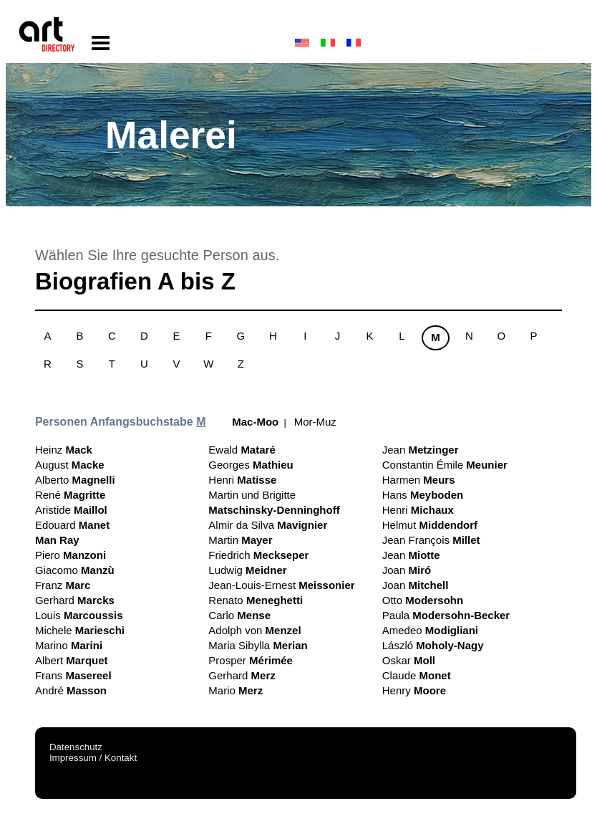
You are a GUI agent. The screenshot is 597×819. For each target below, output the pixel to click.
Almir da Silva (267, 525)
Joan (406, 570)
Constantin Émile (445, 465)
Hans (422, 495)
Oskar (408, 660)
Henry (414, 690)
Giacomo (75, 570)
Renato (255, 600)
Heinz (63, 450)
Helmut (429, 525)
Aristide (71, 510)
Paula (446, 615)
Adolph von (254, 630)
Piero (70, 555)
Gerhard (75, 600)
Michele (80, 630)
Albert (71, 660)
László (433, 645)
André (71, 690)
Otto (422, 600)
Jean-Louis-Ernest (281, 585)
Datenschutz (75, 747)
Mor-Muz (315, 422)
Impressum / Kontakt (93, 757)
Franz (63, 585)
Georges (250, 465)
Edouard (72, 525)
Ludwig (247, 570)
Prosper (250, 660)
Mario (235, 690)
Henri (242, 480)
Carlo (239, 615)
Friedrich (258, 555)
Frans (73, 675)
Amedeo (430, 630)
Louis (79, 615)
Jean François (431, 540)
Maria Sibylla (257, 645)
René (70, 495)
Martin (240, 540)
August (70, 465)
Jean (420, 450)
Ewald (241, 450)
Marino (68, 645)
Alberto (75, 480)
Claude (416, 675)
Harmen (418, 480)
